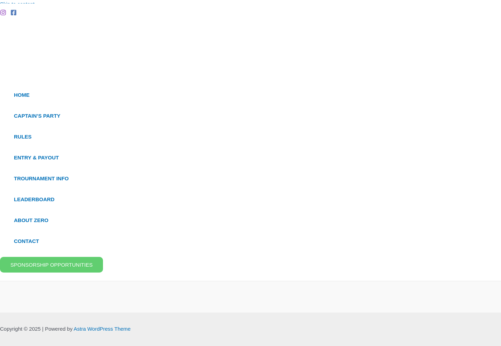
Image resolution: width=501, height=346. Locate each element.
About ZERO (31, 220)
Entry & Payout (36, 157)
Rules (23, 137)
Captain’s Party (37, 116)
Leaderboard (34, 199)
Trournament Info (41, 178)
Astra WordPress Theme (102, 329)
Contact (26, 241)
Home (22, 95)
